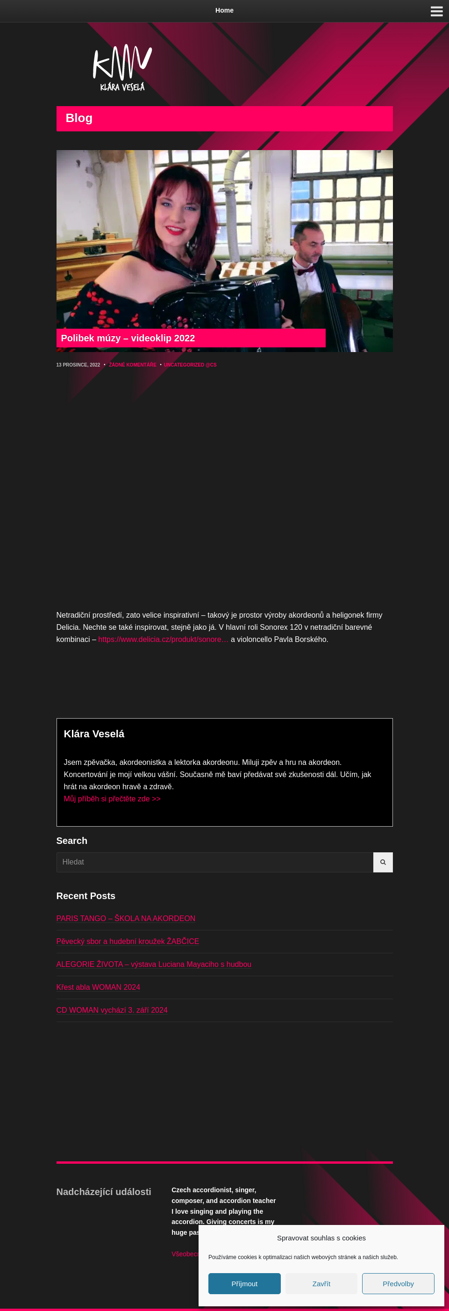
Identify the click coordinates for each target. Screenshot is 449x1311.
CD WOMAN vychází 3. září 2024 (112, 1010)
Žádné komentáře (133, 364)
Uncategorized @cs (190, 364)
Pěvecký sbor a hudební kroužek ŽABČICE (128, 941)
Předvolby (398, 1284)
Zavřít (321, 1284)
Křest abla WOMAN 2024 (99, 987)
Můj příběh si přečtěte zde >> (112, 799)
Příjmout (244, 1284)
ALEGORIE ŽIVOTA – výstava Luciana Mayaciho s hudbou (154, 964)
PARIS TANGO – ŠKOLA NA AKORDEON (126, 918)
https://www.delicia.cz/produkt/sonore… (163, 639)
